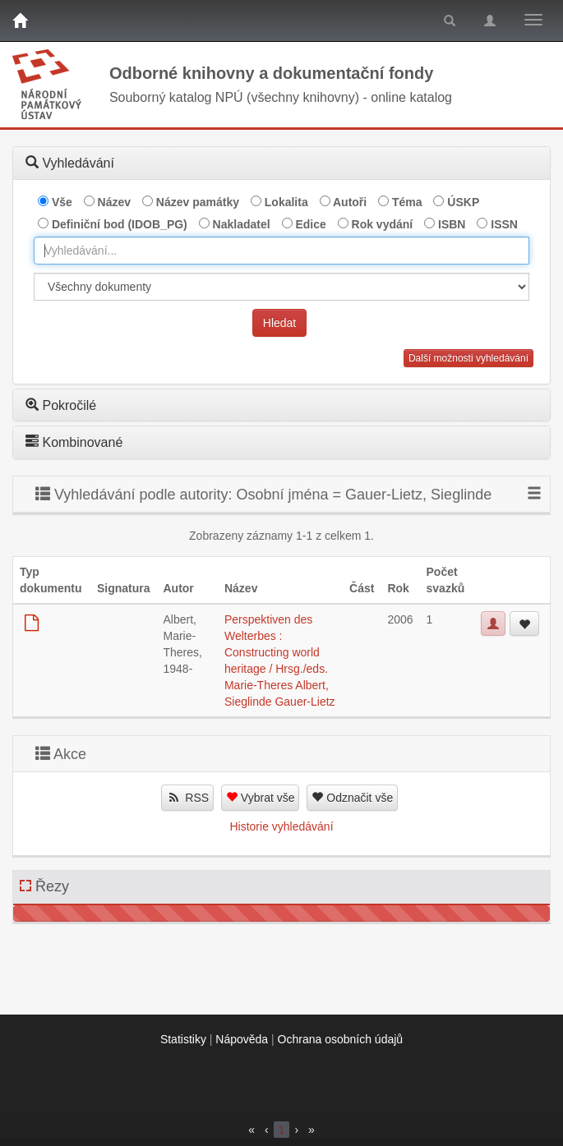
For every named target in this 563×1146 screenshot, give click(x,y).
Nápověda (241, 1039)
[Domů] (19, 20)
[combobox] (281, 251)
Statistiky (183, 1039)
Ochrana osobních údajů (341, 1039)
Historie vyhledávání (281, 826)
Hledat (279, 322)
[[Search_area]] (281, 287)
